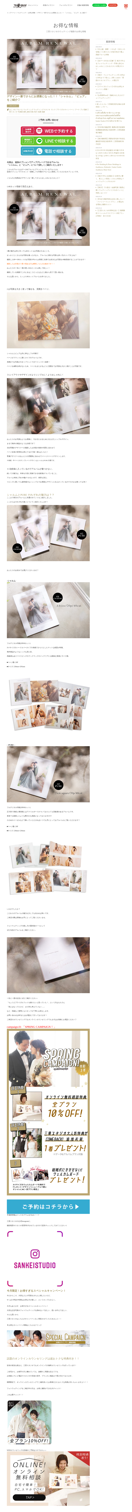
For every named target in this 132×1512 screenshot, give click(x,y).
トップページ (11, 12)
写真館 (20, 112)
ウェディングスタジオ (42, 109)
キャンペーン (33, 5)
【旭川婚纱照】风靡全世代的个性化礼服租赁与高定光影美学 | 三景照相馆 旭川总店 (110, 141)
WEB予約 (112, 5)
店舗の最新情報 (83, 5)
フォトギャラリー (65, 5)
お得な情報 (31, 12)
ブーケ (77, 109)
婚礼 (25, 112)
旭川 (35, 112)
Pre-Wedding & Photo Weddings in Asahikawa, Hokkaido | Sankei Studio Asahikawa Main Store (108, 167)
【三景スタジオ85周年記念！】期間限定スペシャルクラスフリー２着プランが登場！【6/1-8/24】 (110, 213)
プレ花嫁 (83, 109)
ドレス (53, 109)
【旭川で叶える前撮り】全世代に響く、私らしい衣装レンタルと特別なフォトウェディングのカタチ (110, 178)
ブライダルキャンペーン (65, 109)
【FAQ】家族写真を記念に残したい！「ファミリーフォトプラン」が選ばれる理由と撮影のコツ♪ (110, 201)
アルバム (19, 109)
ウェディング (21, 12)
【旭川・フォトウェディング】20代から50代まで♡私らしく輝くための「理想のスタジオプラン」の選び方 (110, 77)
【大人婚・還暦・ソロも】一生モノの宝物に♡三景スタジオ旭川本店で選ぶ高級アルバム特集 (110, 52)
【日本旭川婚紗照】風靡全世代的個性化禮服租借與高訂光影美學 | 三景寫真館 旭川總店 (110, 130)
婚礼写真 (30, 112)
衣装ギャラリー (48, 5)
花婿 (39, 112)
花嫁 (43, 112)
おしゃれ (12, 109)
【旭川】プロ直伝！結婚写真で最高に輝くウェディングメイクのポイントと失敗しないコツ (110, 190)
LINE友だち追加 (100, 5)
